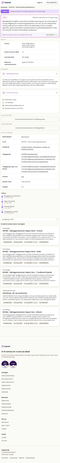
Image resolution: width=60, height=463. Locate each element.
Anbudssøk (4, 7)
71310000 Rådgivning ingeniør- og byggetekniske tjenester (38, 156)
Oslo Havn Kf (25, 137)
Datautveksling (30, 458)
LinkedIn (4, 437)
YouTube (4, 441)
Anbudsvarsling (6, 388)
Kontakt (4, 429)
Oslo (22, 176)
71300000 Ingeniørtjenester (29, 154)
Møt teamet (5, 422)
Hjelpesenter (5, 400)
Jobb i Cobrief (5, 425)
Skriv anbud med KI (7, 379)
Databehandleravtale (8, 410)
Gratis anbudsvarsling (8, 375)
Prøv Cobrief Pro (52, 2)
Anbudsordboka (6, 404)
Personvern (4, 458)
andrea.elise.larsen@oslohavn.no (14, 105)
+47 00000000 (9, 102)
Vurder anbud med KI (8, 382)
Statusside (5, 413)
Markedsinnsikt (6, 385)
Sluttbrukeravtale (6, 407)
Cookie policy (13, 458)
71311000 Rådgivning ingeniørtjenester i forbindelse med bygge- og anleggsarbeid (38, 159)
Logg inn (39, 2)
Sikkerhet (21, 458)
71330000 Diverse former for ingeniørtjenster (34, 162)
